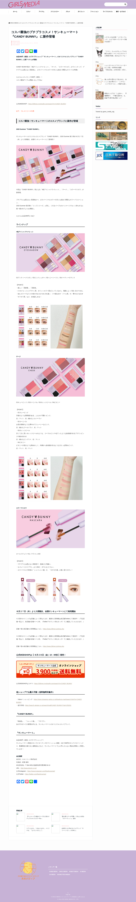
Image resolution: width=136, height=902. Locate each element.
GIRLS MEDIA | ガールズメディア (61, 896)
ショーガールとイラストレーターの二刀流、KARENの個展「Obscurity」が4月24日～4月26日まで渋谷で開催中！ (115, 67)
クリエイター (55, 11)
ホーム (15, 11)
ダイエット (81, 11)
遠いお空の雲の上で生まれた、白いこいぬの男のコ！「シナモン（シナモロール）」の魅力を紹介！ (115, 82)
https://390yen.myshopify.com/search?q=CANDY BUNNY (47, 104)
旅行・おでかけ (121, 11)
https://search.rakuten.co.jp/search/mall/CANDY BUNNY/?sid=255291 (48, 705)
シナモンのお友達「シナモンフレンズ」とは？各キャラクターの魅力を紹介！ (115, 39)
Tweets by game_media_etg (105, 111)
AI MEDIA (83, 871)
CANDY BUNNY (16, 43)
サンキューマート (29, 43)
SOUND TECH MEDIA (63, 874)
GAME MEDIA (53, 871)
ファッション (94, 11)
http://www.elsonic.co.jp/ (29, 768)
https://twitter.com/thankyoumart (35, 774)
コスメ (28, 11)
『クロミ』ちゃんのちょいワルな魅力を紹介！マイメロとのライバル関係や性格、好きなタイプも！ (115, 53)
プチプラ (36, 43)
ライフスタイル (108, 11)
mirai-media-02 (16, 44)
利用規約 (74, 896)
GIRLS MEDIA (63, 871)
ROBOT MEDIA (73, 871)
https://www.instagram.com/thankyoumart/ (41, 771)
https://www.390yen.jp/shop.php (53, 629)
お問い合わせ (81, 896)
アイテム (41, 11)
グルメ (68, 11)
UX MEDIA (52, 874)
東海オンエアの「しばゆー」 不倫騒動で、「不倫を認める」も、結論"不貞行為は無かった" (115, 96)
